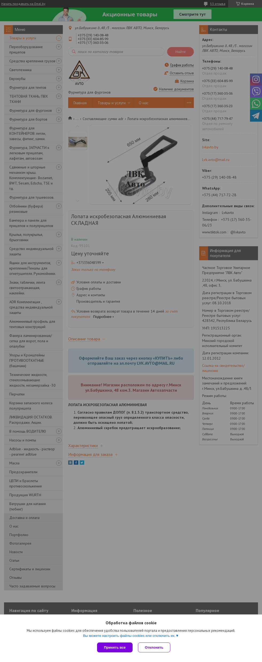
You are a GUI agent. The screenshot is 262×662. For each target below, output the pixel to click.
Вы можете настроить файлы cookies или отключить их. (129, 636)
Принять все (115, 647)
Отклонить (154, 647)
